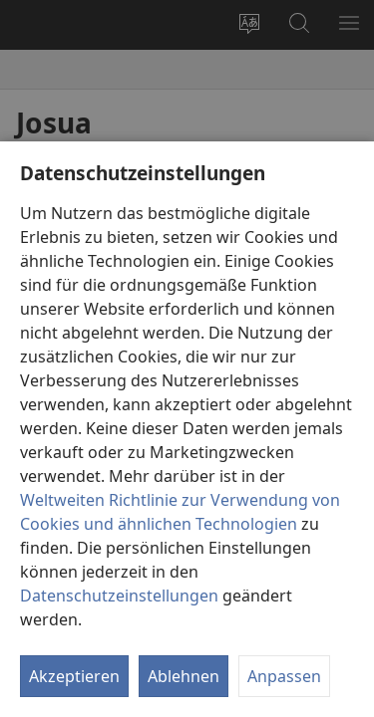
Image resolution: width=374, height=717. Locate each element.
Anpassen (284, 676)
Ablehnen (183, 676)
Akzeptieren (74, 676)
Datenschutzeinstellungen (119, 595)
